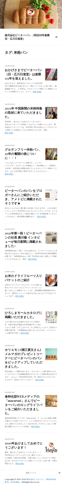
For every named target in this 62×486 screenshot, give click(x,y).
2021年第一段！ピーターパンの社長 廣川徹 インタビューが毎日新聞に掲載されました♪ (23, 239)
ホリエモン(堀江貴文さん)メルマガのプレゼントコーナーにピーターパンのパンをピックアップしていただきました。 (23, 358)
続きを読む (37, 91)
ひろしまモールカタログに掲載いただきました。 (23, 315)
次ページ (59, 473)
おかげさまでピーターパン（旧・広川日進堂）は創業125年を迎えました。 (23, 74)
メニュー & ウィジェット (56, 39)
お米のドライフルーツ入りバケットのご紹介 (23, 278)
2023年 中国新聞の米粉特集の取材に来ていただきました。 (23, 112)
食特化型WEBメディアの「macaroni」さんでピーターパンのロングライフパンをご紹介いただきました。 (23, 404)
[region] (31, 14)
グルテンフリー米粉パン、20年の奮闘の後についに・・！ (23, 153)
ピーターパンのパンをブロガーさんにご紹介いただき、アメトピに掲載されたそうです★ (23, 197)
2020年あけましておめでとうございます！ (24, 445)
